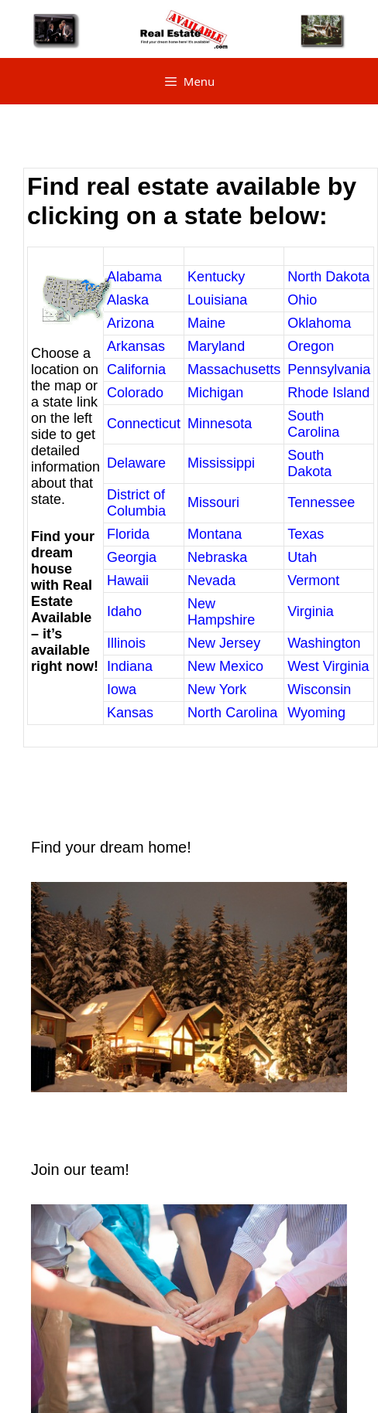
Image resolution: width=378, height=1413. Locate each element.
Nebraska (217, 557)
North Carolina (232, 712)
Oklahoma (319, 323)
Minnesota (219, 423)
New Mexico (225, 666)
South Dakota (309, 463)
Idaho (124, 611)
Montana (214, 534)
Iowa (121, 689)
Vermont (313, 580)
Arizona (130, 323)
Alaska (128, 300)
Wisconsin (319, 689)
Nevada (211, 580)
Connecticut (143, 423)
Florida (128, 534)
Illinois (126, 643)
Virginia (310, 611)
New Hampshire (221, 612)
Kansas (130, 712)
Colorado (135, 392)
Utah (302, 557)
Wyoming (316, 712)
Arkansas (136, 346)
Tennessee (321, 502)
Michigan (215, 392)
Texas (305, 534)
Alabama (134, 276)
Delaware (136, 463)
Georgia (131, 557)
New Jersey (223, 643)
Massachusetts (233, 369)
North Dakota (328, 276)
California (136, 369)
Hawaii (128, 580)
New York (216, 689)
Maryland (216, 346)
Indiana (130, 666)
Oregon (310, 346)
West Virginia (328, 666)
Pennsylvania (328, 369)
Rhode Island (328, 392)
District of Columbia (136, 503)
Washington (323, 643)
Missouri (213, 502)
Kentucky (216, 276)
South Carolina (313, 424)
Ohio (302, 300)
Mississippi (221, 463)
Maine (206, 323)
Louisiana (217, 300)
